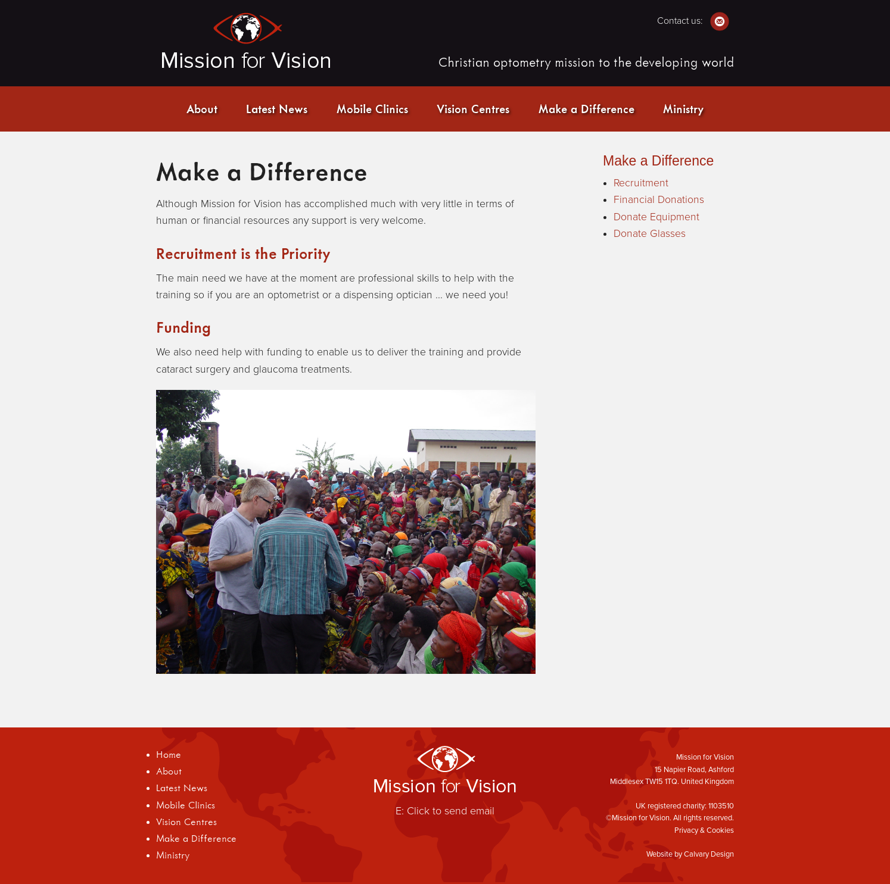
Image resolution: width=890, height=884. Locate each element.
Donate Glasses (650, 233)
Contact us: (693, 21)
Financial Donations (659, 199)
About (201, 108)
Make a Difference (586, 108)
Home (168, 754)
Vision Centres (473, 108)
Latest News (276, 108)
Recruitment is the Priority (243, 253)
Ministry (683, 108)
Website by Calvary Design (690, 854)
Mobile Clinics (372, 108)
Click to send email (450, 810)
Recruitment (641, 183)
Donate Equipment (656, 217)
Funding (183, 327)
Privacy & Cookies (704, 830)
